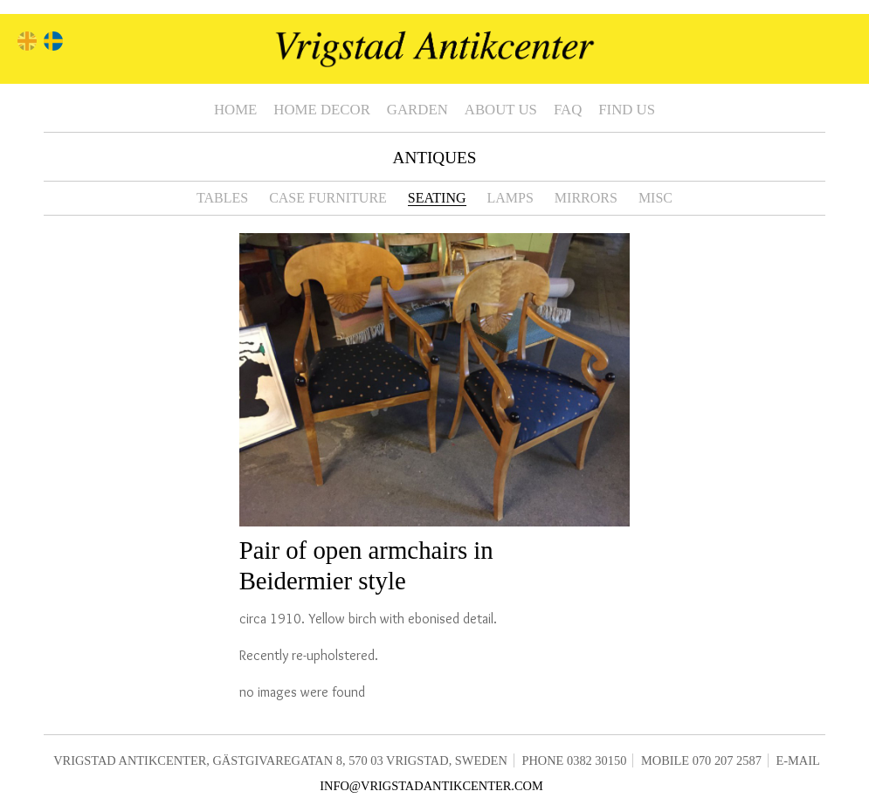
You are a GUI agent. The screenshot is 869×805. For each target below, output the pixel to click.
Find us (626, 109)
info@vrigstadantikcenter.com (431, 786)
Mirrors (586, 197)
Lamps (510, 197)
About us (501, 109)
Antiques (435, 157)
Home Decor (321, 109)
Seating (437, 197)
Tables (222, 197)
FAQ (568, 109)
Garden (417, 109)
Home (235, 109)
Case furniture (328, 197)
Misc (655, 197)
